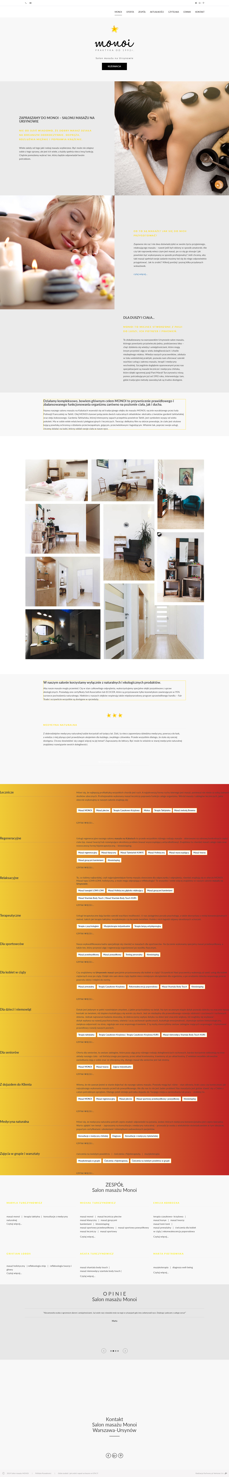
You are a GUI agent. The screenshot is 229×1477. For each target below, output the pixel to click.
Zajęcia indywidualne (122, 1067)
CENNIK (187, 12)
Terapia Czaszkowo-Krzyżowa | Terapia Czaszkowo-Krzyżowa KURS (129, 1034)
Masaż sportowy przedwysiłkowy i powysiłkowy (157, 1099)
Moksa (147, 810)
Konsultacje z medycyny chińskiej (93, 1136)
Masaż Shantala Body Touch (174, 986)
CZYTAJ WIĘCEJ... (85, 823)
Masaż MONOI (85, 810)
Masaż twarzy (199, 852)
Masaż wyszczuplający (179, 852)
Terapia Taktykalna (162, 810)
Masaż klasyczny (108, 852)
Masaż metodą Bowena (184, 810)
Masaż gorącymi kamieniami (90, 860)
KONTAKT (199, 12)
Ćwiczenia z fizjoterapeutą (115, 1161)
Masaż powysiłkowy (112, 954)
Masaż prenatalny (86, 986)
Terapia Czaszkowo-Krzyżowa (126, 810)
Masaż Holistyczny (156, 852)
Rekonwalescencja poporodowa (143, 986)
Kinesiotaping (114, 860)
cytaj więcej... (141, 274)
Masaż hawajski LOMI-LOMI (91, 890)
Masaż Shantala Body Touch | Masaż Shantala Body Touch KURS (107, 898)
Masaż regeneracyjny (87, 852)
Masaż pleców (102, 810)
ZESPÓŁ (142, 12)
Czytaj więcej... (14, 1223)
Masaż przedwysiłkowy (88, 954)
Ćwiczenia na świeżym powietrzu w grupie (151, 1161)
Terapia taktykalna (86, 1034)
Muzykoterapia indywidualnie (117, 926)
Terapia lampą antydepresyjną (147, 926)
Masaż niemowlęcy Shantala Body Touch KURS (184, 1034)
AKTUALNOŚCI (157, 12)
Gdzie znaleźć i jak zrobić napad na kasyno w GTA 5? (78, 1473)
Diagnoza (116, 1136)
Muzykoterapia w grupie (89, 1161)
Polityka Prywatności (43, 1473)
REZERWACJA (114, 66)
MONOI (118, 12)
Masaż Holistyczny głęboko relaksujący (125, 890)
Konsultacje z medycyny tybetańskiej (141, 1136)
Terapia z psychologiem (88, 926)
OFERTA (130, 12)
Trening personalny (134, 954)
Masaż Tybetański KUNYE (132, 852)
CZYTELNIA (173, 12)
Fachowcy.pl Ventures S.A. (215, 1473)
